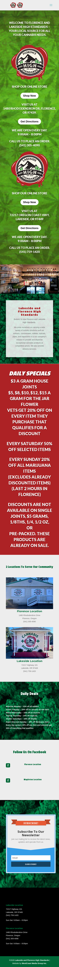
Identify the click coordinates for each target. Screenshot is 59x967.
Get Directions (30, 121)
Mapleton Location (33, 779)
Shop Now (29, 95)
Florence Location (32, 764)
